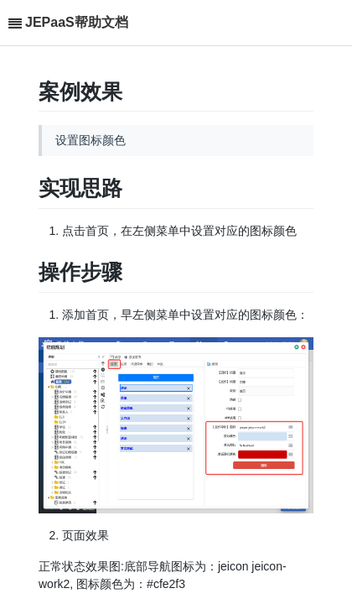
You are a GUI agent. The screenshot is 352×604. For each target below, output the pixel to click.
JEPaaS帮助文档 (76, 22)
